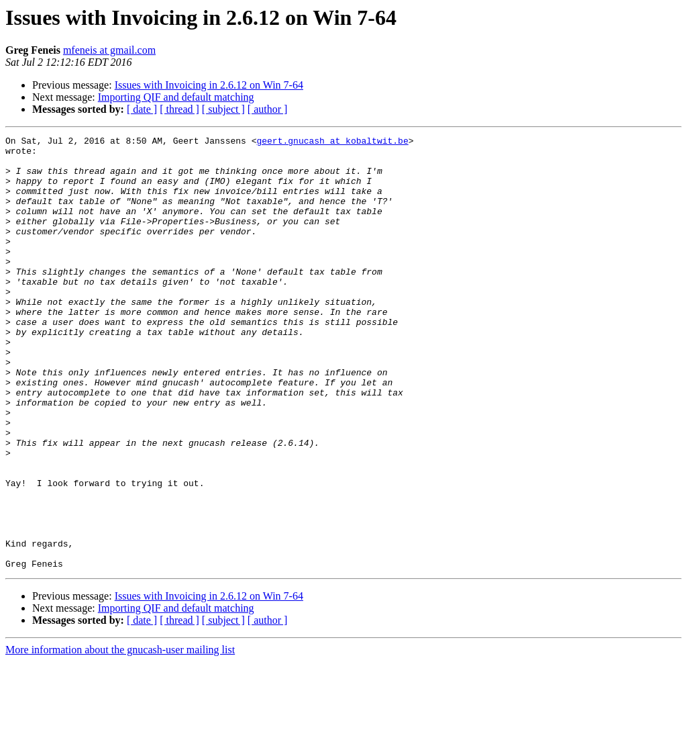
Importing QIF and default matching (176, 97)
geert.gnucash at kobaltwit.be (332, 142)
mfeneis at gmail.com (109, 50)
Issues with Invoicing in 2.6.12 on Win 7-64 (209, 85)
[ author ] (268, 109)
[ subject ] (223, 109)
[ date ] (142, 109)
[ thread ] (179, 109)
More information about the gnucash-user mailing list (120, 736)
